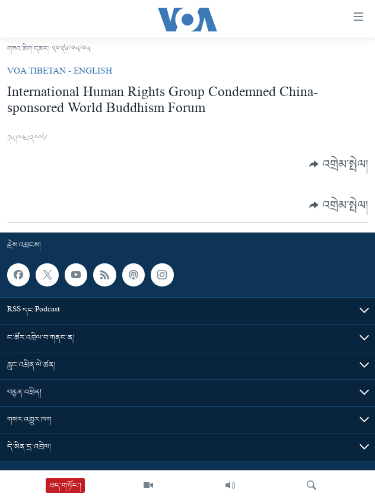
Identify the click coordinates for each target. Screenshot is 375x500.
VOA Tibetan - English (59, 72)
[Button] (338, 164)
